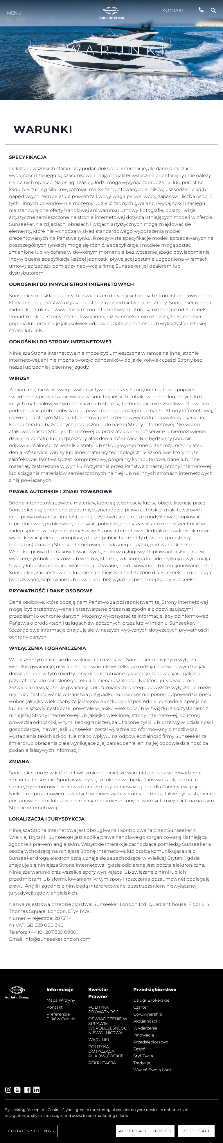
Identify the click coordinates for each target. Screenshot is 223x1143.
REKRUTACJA (102, 1063)
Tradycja (141, 1063)
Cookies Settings (31, 1133)
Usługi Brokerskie (151, 1000)
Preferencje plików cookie (60, 1016)
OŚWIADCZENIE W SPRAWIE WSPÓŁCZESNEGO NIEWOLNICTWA (107, 1025)
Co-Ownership (147, 1014)
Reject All (196, 1133)
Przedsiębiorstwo (150, 1042)
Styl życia (143, 1056)
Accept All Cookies (145, 1133)
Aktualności (145, 1021)
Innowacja (143, 1035)
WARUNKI (98, 1039)
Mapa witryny (60, 1000)
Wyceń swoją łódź (152, 1069)
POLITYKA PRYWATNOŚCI (104, 1009)
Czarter (140, 1007)
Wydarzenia (145, 1028)
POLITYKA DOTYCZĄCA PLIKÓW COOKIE (105, 1051)
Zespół (140, 1049)
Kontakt (173, 10)
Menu (14, 13)
